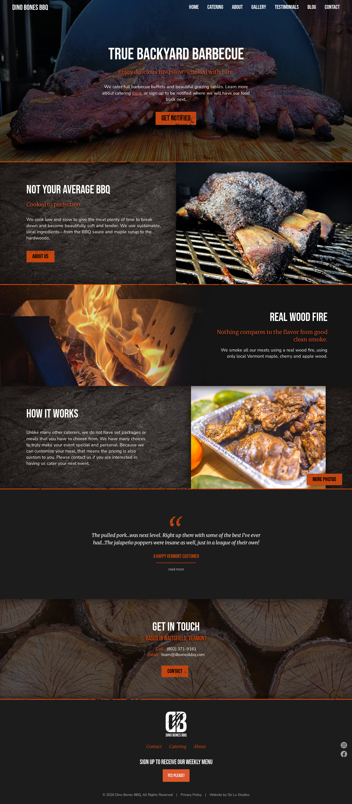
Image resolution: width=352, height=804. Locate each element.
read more (176, 569)
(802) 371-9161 (181, 649)
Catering (177, 746)
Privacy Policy (191, 794)
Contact (154, 746)
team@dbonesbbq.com (183, 654)
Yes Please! (176, 775)
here (137, 93)
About (200, 746)
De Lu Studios (239, 794)
